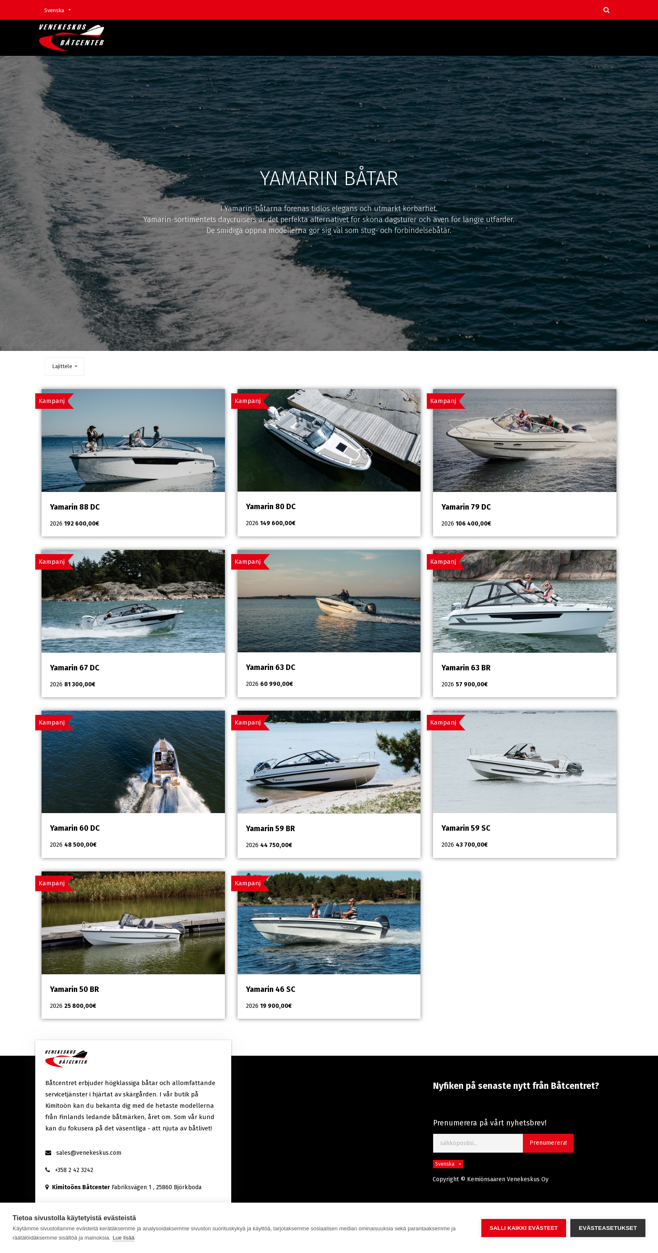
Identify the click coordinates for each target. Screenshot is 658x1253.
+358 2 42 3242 (74, 1170)
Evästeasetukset (608, 1228)
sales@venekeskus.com (88, 1152)
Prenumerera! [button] (548, 1142)
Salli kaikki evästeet (524, 1228)
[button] (64, 367)
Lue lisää (123, 1238)
